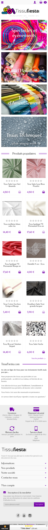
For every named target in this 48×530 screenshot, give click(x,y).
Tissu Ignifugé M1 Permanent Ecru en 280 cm (36, 226)
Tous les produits (38, 358)
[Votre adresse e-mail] (18, 504)
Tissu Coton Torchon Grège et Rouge (12, 305)
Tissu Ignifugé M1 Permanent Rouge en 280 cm (12, 266)
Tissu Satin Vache (36, 344)
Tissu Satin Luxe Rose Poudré (36, 185)
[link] (18, 515)
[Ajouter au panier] (19, 192)
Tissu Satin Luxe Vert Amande (12, 185)
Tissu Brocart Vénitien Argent (12, 345)
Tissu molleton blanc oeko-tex (12, 225)
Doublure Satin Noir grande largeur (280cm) (36, 306)
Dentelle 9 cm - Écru (36, 264)
